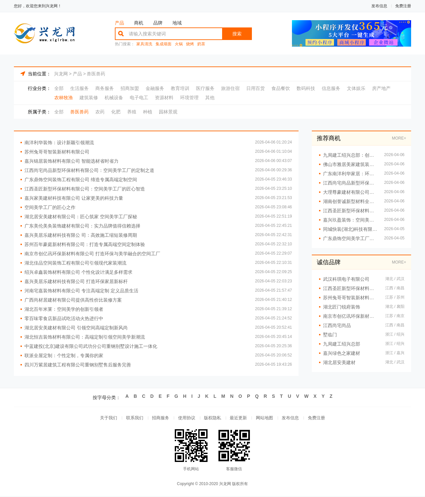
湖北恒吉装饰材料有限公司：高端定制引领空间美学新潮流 (84, 337)
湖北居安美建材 (339, 362)
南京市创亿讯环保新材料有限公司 (351, 316)
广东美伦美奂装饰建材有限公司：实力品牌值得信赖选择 (82, 225)
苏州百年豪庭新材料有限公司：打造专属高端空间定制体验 (84, 244)
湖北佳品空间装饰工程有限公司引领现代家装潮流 (75, 263)
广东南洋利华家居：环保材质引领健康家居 (350, 173)
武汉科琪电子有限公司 (346, 279)
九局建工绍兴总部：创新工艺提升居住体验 (350, 155)
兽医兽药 (96, 73)
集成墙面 (163, 44)
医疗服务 (205, 88)
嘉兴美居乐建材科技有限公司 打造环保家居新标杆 (76, 281)
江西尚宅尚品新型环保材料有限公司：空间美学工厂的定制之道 (89, 170)
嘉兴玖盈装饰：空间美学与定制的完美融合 (350, 220)
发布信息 (379, 6)
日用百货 (255, 88)
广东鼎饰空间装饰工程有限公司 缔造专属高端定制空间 (80, 179)
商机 (138, 22)
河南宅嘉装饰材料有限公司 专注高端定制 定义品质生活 (81, 290)
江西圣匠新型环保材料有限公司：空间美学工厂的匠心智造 (84, 188)
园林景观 (168, 111)
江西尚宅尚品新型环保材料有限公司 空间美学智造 (350, 183)
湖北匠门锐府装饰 (341, 307)
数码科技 (306, 88)
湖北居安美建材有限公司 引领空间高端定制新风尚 (76, 327)
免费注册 (403, 6)
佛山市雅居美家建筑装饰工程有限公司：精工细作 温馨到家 (350, 164)
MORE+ (399, 138)
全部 (59, 88)
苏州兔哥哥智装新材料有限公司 (56, 151)
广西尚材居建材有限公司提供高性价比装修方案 (73, 300)
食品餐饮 (280, 88)
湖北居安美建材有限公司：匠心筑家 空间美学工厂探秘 (80, 216)
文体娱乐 (356, 88)
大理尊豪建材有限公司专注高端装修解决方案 (350, 192)
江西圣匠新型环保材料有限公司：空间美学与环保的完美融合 (350, 210)
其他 (209, 97)
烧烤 (190, 44)
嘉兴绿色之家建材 (341, 353)
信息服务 (331, 88)
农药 (100, 111)
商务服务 (104, 88)
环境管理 (189, 97)
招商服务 (158, 418)
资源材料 (164, 97)
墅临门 (330, 334)
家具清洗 (144, 44)
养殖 (131, 111)
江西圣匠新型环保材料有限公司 (351, 288)
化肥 (115, 111)
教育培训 (180, 88)
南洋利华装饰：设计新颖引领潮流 (59, 142)
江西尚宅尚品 (337, 325)
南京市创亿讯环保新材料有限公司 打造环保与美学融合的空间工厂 (92, 253)
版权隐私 (212, 418)
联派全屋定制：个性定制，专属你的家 (63, 355)
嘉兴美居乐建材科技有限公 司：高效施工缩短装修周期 (80, 235)
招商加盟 (129, 88)
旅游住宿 (230, 88)
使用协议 (185, 418)
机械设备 (114, 97)
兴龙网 (61, 73)
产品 (119, 22)
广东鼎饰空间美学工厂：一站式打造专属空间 (350, 238)
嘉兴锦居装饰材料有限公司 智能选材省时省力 (71, 161)
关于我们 (104, 418)
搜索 (237, 33)
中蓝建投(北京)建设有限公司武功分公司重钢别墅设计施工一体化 (90, 346)
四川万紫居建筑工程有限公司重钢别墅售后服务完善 (77, 364)
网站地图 (266, 418)
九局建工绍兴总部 (341, 344)
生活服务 (79, 88)
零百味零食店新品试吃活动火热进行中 (63, 318)
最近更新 (239, 418)
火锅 (179, 44)
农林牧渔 (63, 97)
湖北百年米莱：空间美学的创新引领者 (63, 309)
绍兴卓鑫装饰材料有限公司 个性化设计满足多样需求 (78, 272)
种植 (147, 111)
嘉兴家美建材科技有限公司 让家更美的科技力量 (73, 198)
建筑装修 (88, 97)
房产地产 (381, 88)
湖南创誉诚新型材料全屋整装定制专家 (350, 201)
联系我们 (131, 418)
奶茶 (201, 44)
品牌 (158, 22)
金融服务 (155, 88)
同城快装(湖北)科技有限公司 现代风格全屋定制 (350, 229)
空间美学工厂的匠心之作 (49, 207)
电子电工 (139, 97)
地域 (177, 22)
